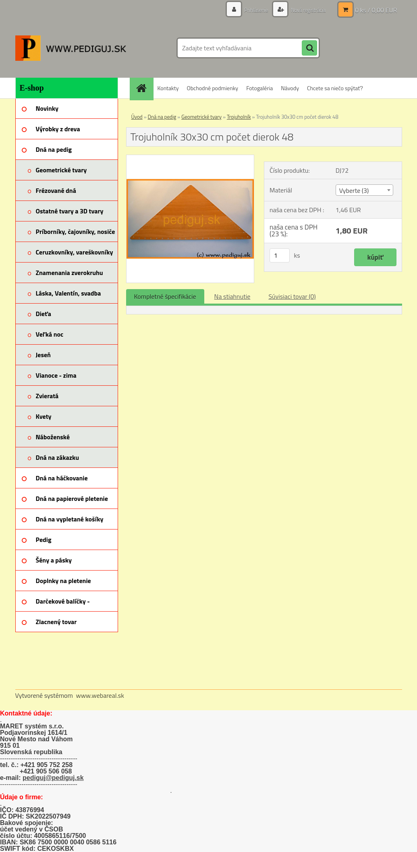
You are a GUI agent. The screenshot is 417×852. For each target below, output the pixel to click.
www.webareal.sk (100, 695)
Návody (290, 88)
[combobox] (364, 190)
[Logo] (70, 48)
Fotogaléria (259, 88)
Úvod (137, 117)
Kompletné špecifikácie (165, 296)
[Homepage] (144, 88)
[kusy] (280, 255)
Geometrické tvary (201, 117)
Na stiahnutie (232, 296)
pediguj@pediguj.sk (53, 777)
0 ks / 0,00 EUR (376, 10)
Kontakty (168, 88)
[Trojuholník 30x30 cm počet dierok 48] (190, 158)
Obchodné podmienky (212, 88)
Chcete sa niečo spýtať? (335, 88)
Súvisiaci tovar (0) (291, 296)
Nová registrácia (306, 10)
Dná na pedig (162, 117)
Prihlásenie (252, 10)
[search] (309, 48)
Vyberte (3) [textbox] (354, 190)
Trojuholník (239, 117)
